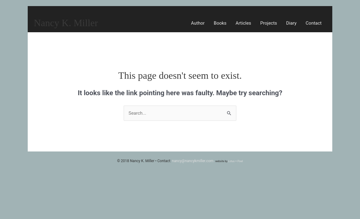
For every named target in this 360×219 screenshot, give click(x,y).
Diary (291, 23)
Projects (268, 23)
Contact (314, 23)
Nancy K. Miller (66, 22)
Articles (243, 23)
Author (198, 23)
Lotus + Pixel (235, 161)
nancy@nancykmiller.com (193, 161)
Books (220, 23)
